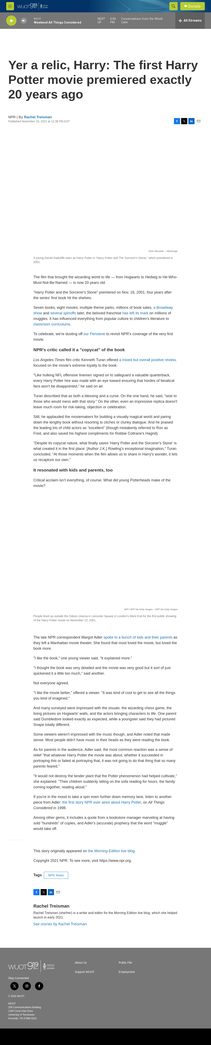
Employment (127, 972)
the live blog (111, 851)
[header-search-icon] (173, 6)
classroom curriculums (51, 324)
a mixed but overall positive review (147, 360)
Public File (125, 962)
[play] (11, 20)
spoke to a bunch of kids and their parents (137, 637)
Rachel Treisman (38, 117)
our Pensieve (94, 334)
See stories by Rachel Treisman (60, 923)
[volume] (23, 20)
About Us (81, 962)
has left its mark (135, 313)
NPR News (56, 875)
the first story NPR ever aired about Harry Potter (101, 802)
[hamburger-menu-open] (10, 6)
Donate (194, 6)
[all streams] (190, 20)
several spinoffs (63, 313)
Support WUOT (85, 972)
